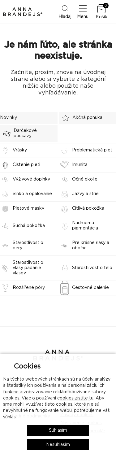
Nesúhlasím (58, 445)
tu (91, 398)
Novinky (8, 118)
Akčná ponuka (80, 118)
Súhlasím (58, 430)
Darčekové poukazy (18, 133)
